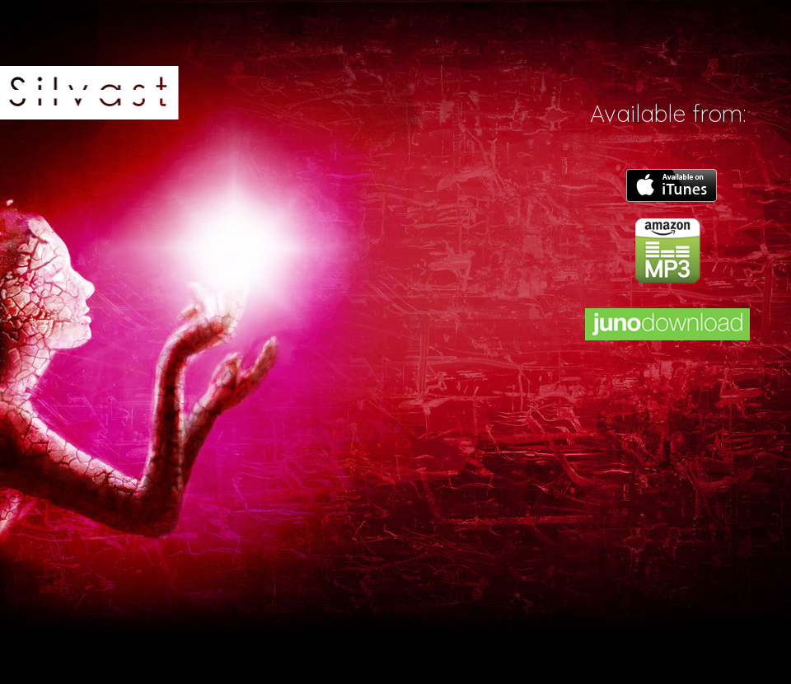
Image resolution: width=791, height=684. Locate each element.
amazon (667, 251)
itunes (671, 185)
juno (667, 324)
